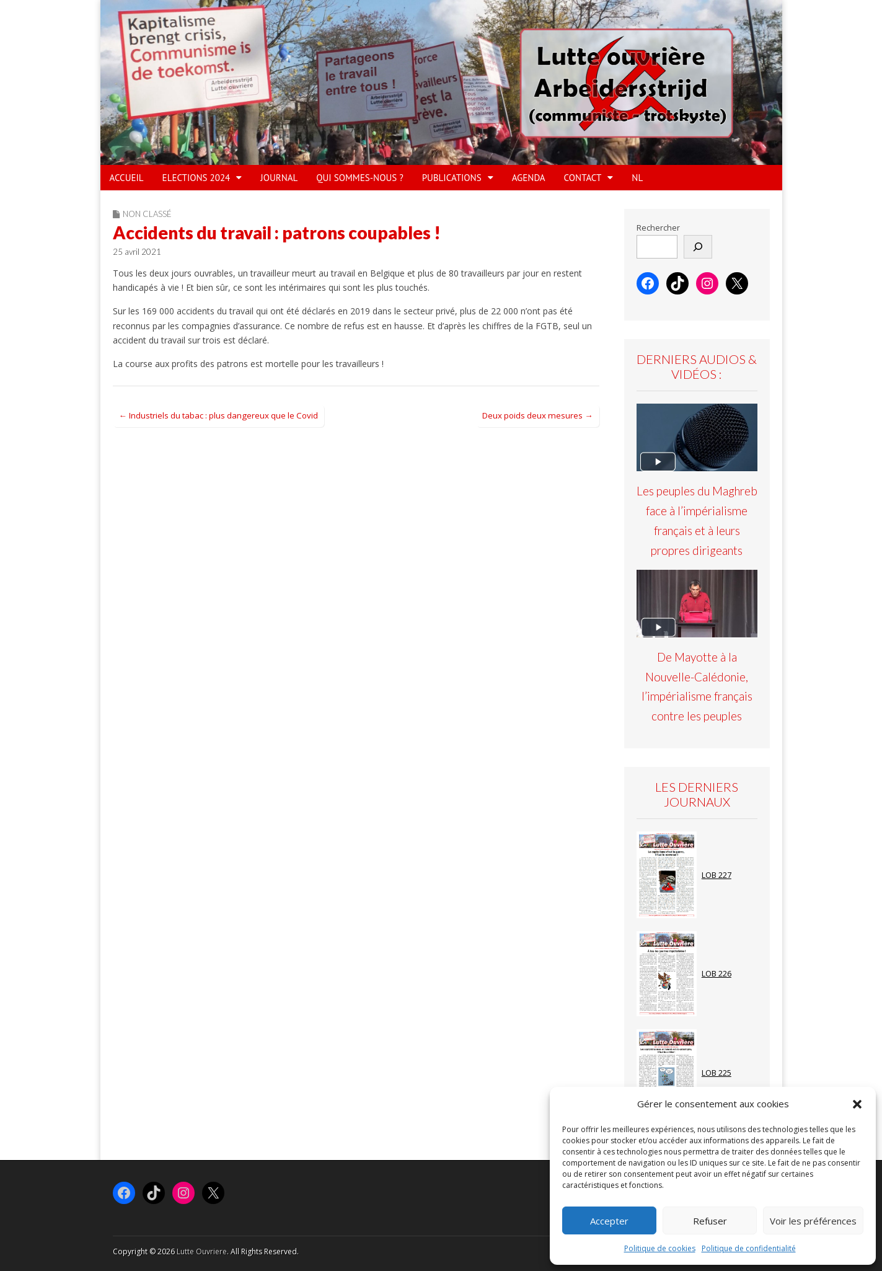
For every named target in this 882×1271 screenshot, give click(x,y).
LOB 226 (716, 973)
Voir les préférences (813, 1221)
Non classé (147, 214)
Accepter (609, 1221)
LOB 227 (716, 875)
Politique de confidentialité (749, 1248)
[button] (857, 1104)
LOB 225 (716, 1073)
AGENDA (528, 178)
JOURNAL (279, 178)
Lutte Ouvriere (202, 1251)
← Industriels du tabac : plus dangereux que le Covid (218, 415)
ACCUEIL (127, 178)
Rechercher (658, 228)
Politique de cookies (659, 1248)
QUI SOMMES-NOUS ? (359, 178)
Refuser (710, 1221)
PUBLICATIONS (452, 178)
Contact (583, 178)
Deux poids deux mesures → (537, 415)
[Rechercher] (698, 247)
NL (637, 178)
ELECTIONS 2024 (196, 178)
